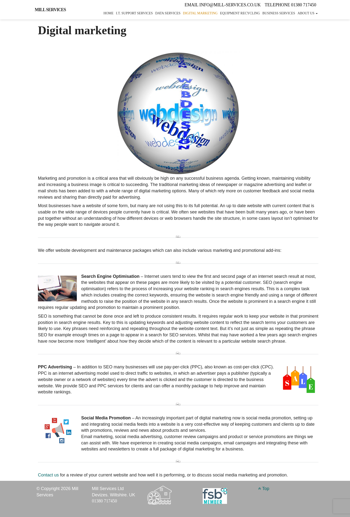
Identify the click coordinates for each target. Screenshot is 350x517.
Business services (278, 13)
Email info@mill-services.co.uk (223, 4)
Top (263, 488)
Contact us (48, 475)
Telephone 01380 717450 (290, 4)
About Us (308, 13)
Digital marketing (200, 13)
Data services (168, 13)
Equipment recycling (240, 13)
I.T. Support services (134, 13)
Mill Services (50, 9)
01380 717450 (104, 501)
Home (109, 13)
